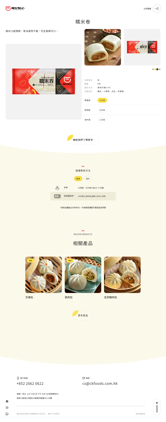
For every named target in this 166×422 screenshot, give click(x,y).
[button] (153, 69)
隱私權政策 (140, 413)
